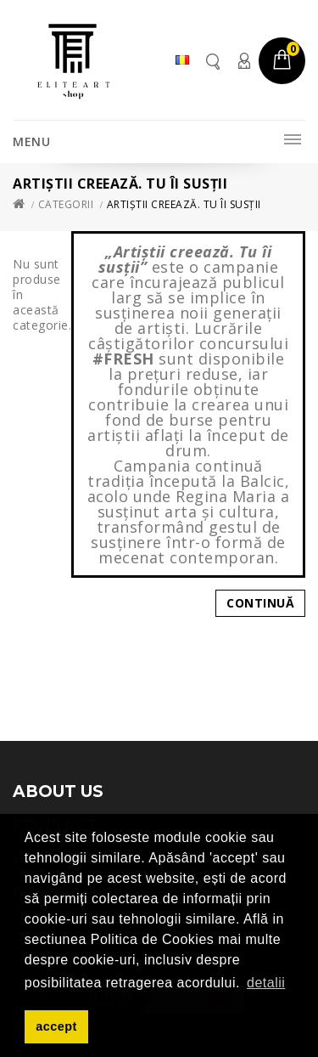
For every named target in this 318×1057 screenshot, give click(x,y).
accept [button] (56, 1026)
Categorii (66, 204)
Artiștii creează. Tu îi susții (184, 204)
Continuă (260, 603)
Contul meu (243, 61)
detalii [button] (266, 982)
